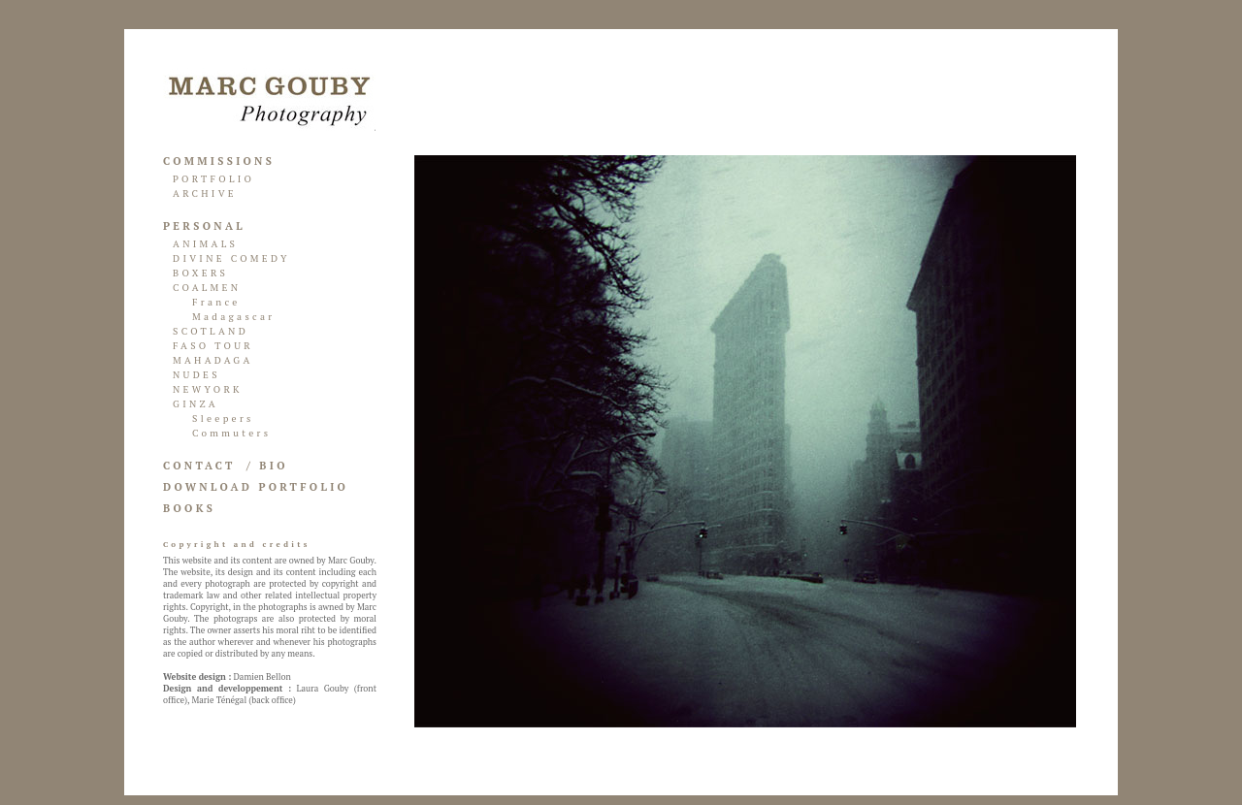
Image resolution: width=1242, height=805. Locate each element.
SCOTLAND (210, 331)
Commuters (231, 433)
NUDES (196, 375)
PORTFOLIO (213, 179)
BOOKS (189, 508)
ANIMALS (205, 244)
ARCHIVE (205, 193)
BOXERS (200, 273)
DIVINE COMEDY (231, 258)
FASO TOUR (213, 345)
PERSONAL (204, 226)
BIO (273, 465)
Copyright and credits (236, 544)
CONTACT (199, 465)
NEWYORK (208, 389)
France (216, 302)
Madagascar (234, 316)
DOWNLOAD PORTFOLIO (255, 487)
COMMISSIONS (219, 161)
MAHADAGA (213, 360)
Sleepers (223, 418)
